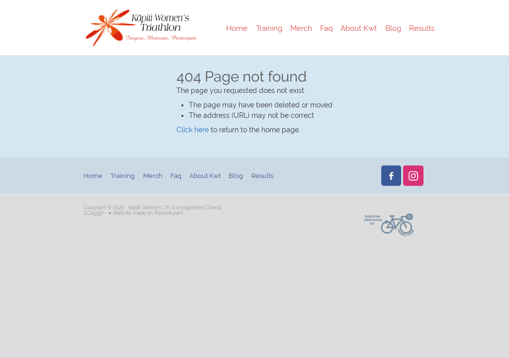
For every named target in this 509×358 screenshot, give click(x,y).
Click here (192, 130)
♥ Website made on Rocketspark (145, 213)
